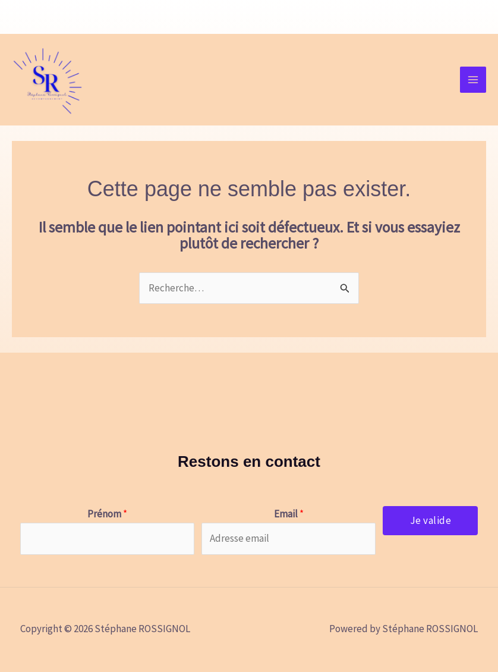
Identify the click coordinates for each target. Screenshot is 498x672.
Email (289, 513)
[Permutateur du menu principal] (473, 80)
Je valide (431, 520)
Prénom (107, 513)
